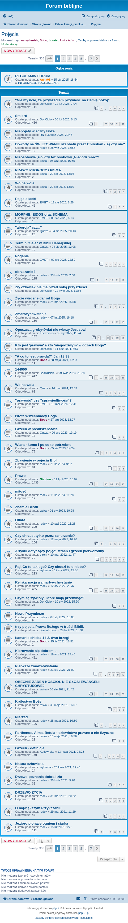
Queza (44, 231)
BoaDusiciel (47, 373)
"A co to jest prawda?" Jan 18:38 (42, 356)
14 (117, 575)
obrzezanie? (25, 272)
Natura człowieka (29, 764)
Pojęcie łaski (25, 199)
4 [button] (75, 58)
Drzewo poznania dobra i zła (38, 777)
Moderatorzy (9, 44)
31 (117, 124)
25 (106, 377)
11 (117, 280)
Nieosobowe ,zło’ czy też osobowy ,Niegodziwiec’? (57, 157)
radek (43, 147)
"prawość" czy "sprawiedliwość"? (43, 400)
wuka (43, 510)
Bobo (43, 40)
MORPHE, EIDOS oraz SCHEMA (41, 214)
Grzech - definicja (29, 748)
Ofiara (20, 520)
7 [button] (91, 58)
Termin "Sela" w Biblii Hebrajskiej (43, 243)
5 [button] (81, 58)
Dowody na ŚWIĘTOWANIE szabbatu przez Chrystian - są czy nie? (70, 144)
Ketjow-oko (47, 751)
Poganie (22, 256)
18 (106, 528)
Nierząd (21, 717)
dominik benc (48, 630)
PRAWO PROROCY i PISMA (38, 170)
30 (111, 124)
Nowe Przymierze (29, 614)
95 (117, 484)
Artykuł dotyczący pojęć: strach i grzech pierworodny (59, 551)
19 (111, 528)
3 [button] (69, 58)
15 (123, 575)
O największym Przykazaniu (38, 808)
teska (43, 160)
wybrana (45, 570)
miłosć (20, 491)
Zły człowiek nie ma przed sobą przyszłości (51, 287)
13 (123, 322)
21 (123, 528)
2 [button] (63, 58)
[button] (49, 58)
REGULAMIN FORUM (32, 76)
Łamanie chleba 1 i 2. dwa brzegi (42, 638)
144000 (21, 369)
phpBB (57, 908)
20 (117, 528)
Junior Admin (67, 40)
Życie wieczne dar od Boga (37, 298)
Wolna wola (24, 183)
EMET (44, 202)
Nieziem (45, 479)
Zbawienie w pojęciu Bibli (36, 460)
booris (53, 40)
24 (111, 694)
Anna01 (45, 79)
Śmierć (21, 116)
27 (117, 377)
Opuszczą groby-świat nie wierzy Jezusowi (50, 330)
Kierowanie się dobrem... (35, 651)
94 (111, 484)
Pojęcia (10, 34)
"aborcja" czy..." (28, 227)
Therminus (47, 333)
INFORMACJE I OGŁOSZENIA (38, 82)
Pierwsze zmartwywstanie (36, 666)
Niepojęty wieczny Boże (35, 131)
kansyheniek (29, 40)
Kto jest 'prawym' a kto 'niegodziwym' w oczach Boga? (60, 345)
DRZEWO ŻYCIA (28, 792)
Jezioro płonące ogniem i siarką (41, 823)
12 (123, 280)
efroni (43, 554)
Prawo (20, 476)
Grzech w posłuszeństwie (36, 429)
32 (123, 124)
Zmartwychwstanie (30, 314)
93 (106, 484)
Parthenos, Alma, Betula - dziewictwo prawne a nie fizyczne (64, 733)
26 (111, 377)
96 (123, 484)
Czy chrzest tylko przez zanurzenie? (45, 536)
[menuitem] (8, 16)
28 (123, 377)
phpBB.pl (83, 913)
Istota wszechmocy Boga (36, 416)
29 (106, 124)
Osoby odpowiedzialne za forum (99, 40)
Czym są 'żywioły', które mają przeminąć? (49, 598)
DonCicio (46, 103)
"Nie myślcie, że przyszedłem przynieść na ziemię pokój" (62, 100)
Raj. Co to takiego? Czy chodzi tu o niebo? (50, 567)
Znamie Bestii (26, 507)
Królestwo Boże (28, 701)
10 (111, 280)
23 (106, 694)
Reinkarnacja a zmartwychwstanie (43, 582)
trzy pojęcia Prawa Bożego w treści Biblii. (49, 627)
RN (42, 134)
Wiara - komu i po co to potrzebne (43, 445)
